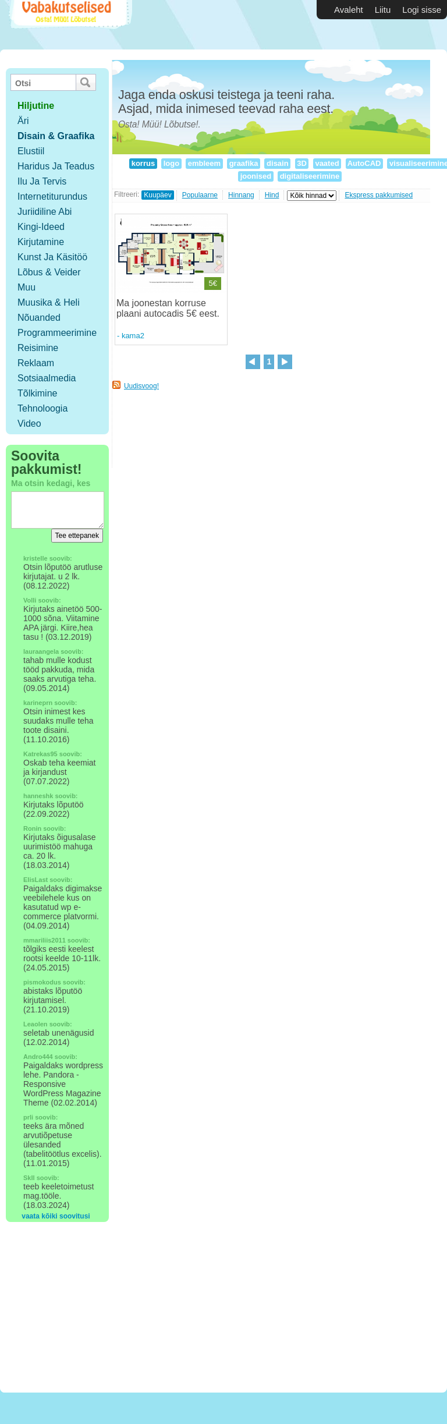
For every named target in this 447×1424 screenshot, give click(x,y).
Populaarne (200, 195)
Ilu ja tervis (41, 181)
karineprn (37, 702)
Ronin (32, 828)
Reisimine (37, 348)
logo (171, 163)
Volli (29, 600)
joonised (256, 176)
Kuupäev (157, 195)
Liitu (383, 10)
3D (302, 163)
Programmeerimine (57, 333)
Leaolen (35, 1024)
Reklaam (35, 363)
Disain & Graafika (56, 136)
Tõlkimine (37, 393)
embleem (204, 163)
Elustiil (30, 151)
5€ (212, 283)
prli (28, 1117)
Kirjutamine (40, 242)
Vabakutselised (69, 24)
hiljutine (35, 106)
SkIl (29, 1177)
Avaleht (348, 10)
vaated (327, 163)
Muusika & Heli (48, 302)
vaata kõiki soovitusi (56, 1216)
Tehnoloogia (42, 408)
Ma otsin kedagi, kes (50, 483)
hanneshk (38, 795)
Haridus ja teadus (55, 166)
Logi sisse (421, 10)
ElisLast (35, 879)
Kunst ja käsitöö (52, 257)
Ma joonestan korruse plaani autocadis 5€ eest (166, 308)
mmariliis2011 (44, 940)
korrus (143, 163)
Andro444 (38, 1056)
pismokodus (42, 982)
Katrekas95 (40, 753)
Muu (26, 287)
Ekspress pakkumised (379, 195)
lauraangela (41, 651)
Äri (23, 121)
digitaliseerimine (310, 176)
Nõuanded (39, 318)
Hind (272, 195)
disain (277, 163)
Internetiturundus (52, 196)
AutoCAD (365, 163)
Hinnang (241, 195)
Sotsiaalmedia (46, 378)
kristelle (35, 558)
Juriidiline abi (44, 212)
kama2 (133, 335)
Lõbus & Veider (49, 272)
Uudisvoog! (141, 386)
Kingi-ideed (41, 227)
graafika (243, 163)
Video (29, 423)
